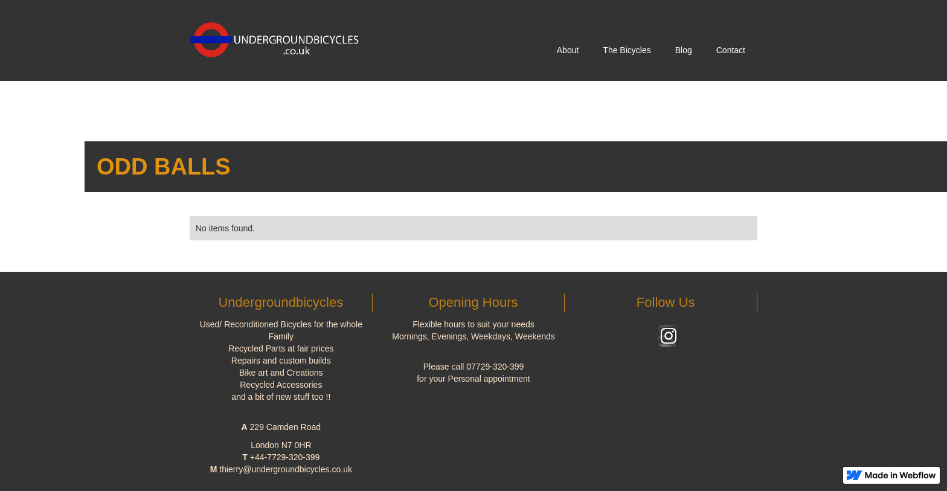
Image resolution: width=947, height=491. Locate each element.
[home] (280, 36)
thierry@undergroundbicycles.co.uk (285, 469)
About (568, 50)
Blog (683, 50)
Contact (730, 50)
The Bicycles (626, 50)
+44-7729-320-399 (285, 457)
